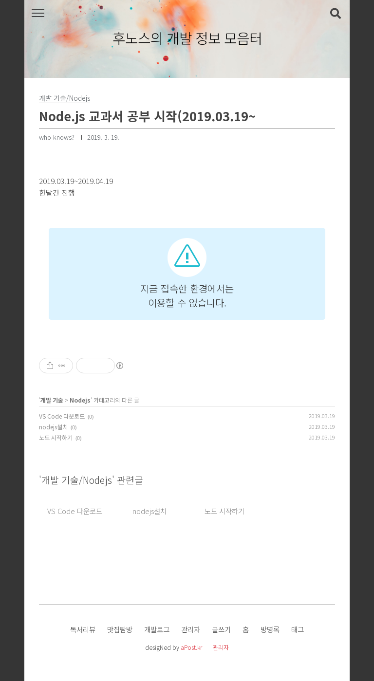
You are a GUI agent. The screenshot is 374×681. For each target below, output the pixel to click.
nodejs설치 (53, 427)
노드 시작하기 (56, 437)
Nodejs (80, 400)
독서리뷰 (82, 629)
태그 (297, 629)
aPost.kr (191, 647)
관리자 (190, 629)
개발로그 (156, 629)
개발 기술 (51, 400)
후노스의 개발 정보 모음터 (187, 38)
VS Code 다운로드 (62, 416)
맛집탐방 (119, 629)
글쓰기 (221, 629)
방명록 (270, 629)
